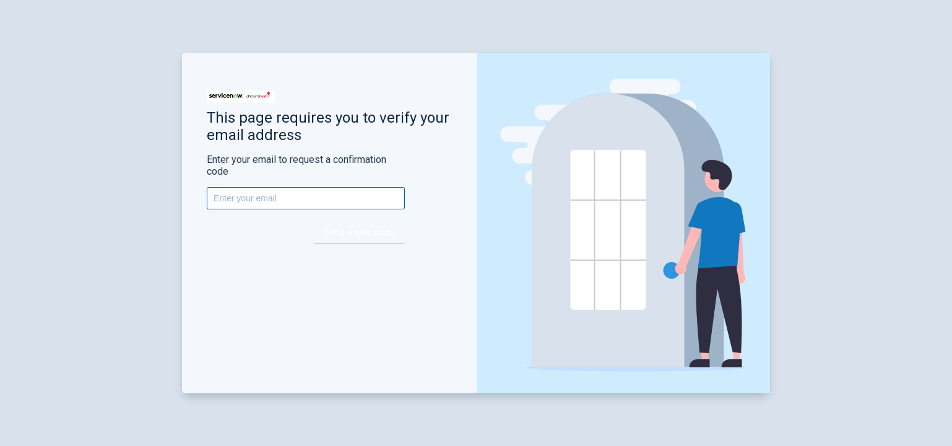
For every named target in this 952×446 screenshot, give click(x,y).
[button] (241, 96)
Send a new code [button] (360, 232)
